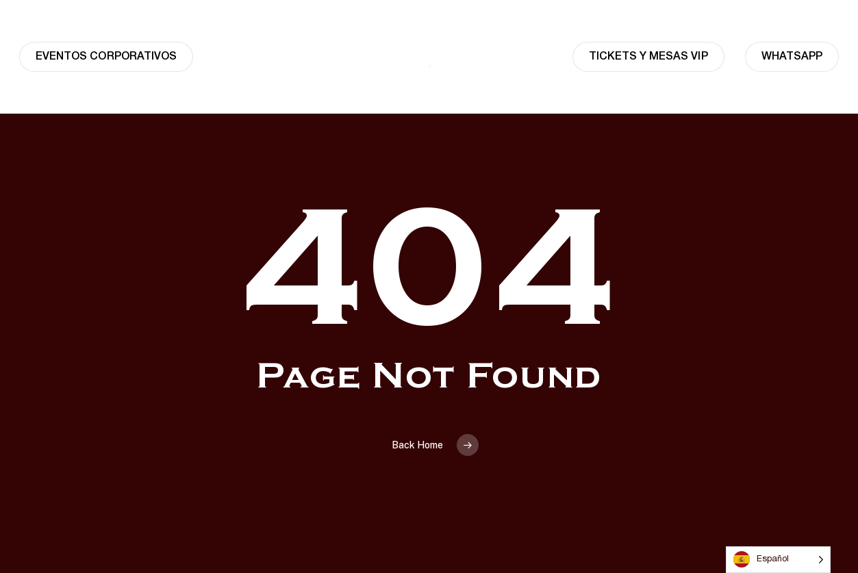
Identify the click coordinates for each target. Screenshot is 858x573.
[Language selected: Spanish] (778, 559)
